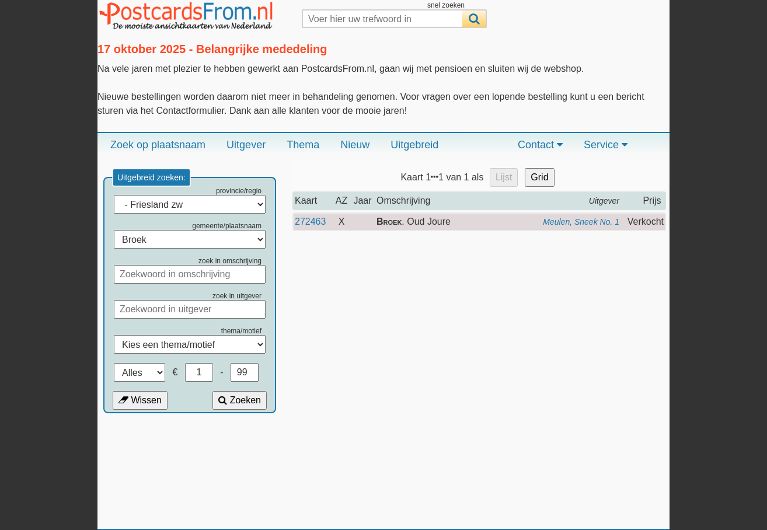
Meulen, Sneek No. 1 (581, 221)
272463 (310, 221)
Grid (539, 177)
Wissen (140, 400)
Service (605, 145)
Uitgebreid (414, 145)
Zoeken (239, 400)
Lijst (504, 177)
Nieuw (354, 145)
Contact (540, 145)
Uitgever (246, 145)
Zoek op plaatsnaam (157, 145)
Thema (303, 145)
